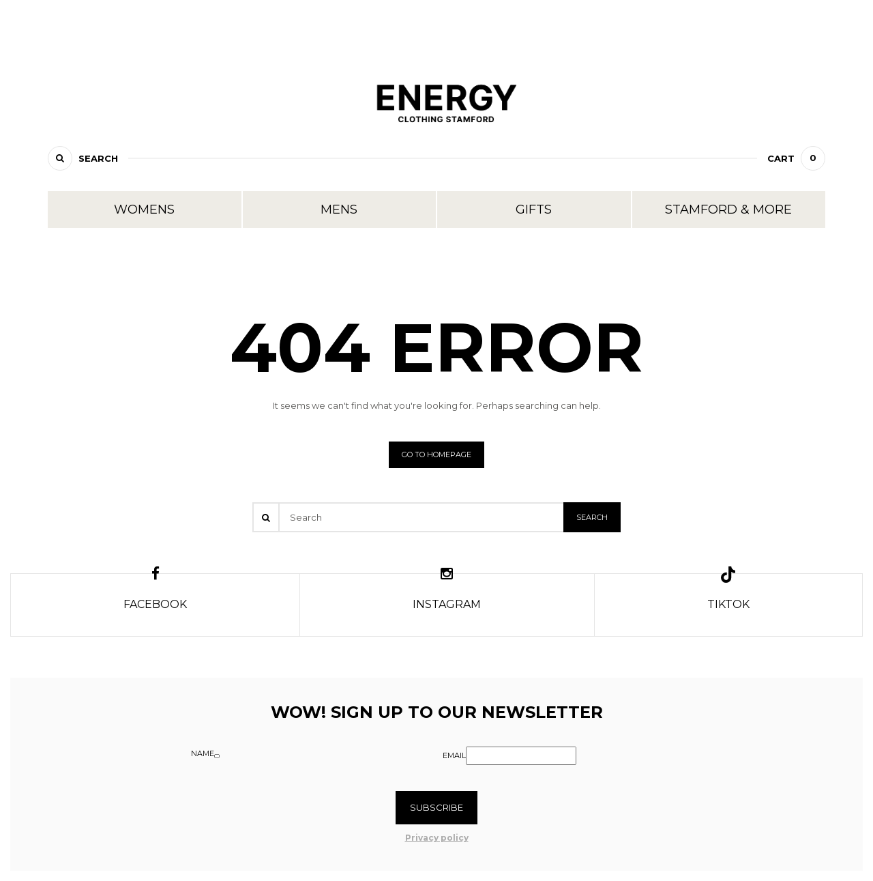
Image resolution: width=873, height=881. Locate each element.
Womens (144, 209)
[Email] (521, 756)
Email (454, 755)
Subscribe (436, 807)
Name (202, 753)
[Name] (217, 756)
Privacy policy (437, 838)
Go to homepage (436, 454)
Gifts (534, 209)
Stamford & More (728, 209)
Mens (339, 209)
